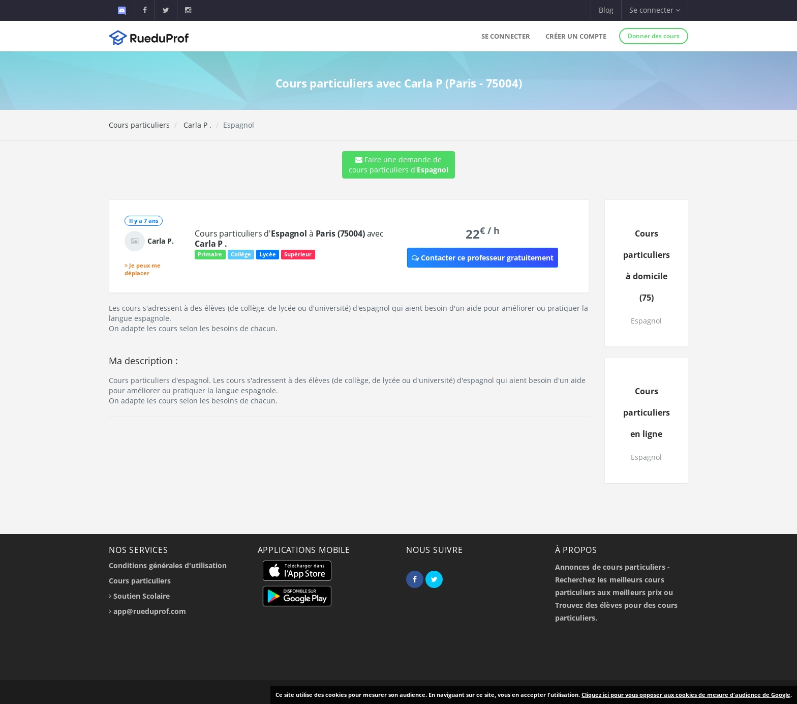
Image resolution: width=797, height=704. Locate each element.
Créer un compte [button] (575, 36)
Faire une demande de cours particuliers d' (398, 164)
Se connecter (505, 36)
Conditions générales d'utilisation (168, 565)
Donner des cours (654, 36)
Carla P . (196, 125)
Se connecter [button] (654, 10)
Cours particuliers (139, 125)
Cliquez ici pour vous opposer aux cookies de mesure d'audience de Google (685, 694)
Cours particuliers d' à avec (289, 238)
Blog (606, 10)
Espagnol (646, 321)
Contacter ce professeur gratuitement (483, 257)
